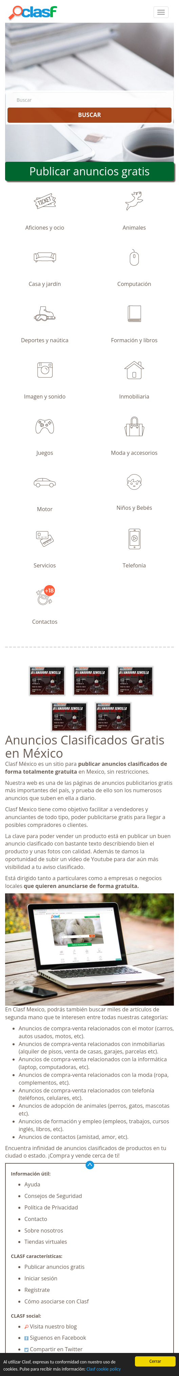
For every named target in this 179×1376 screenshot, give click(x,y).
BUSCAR (89, 115)
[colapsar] (161, 12)
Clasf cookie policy (103, 1369)
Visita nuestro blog (50, 1326)
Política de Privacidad (51, 1207)
